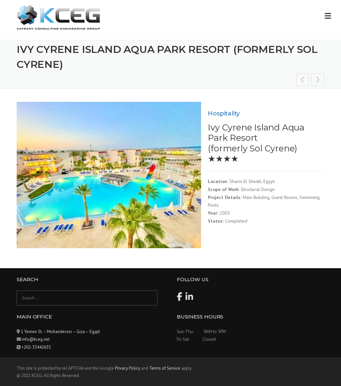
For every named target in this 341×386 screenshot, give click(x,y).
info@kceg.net (36, 339)
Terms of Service (164, 368)
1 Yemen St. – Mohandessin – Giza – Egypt (60, 331)
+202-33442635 (36, 347)
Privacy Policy (127, 368)
